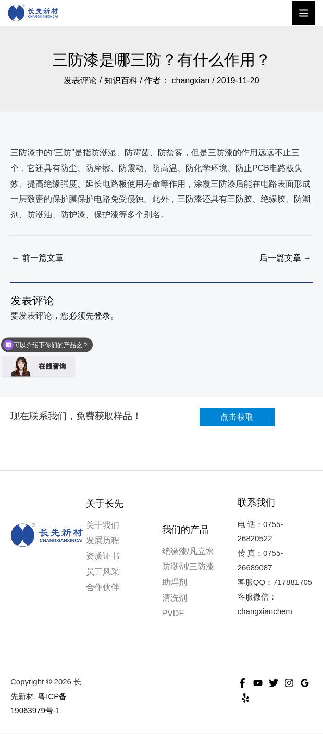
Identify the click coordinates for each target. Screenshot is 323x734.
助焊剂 (174, 582)
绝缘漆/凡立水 (188, 551)
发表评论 (80, 81)
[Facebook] (242, 683)
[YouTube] (258, 683)
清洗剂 (174, 598)
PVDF (173, 613)
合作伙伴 (102, 587)
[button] (237, 417)
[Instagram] (289, 683)
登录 (102, 316)
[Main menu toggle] (303, 13)
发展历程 (102, 540)
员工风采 (102, 572)
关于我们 (102, 525)
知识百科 (121, 81)
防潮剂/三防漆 (188, 566)
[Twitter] (273, 683)
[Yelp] (245, 698)
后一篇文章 (285, 258)
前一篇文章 (37, 258)
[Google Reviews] (304, 683)
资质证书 (102, 556)
